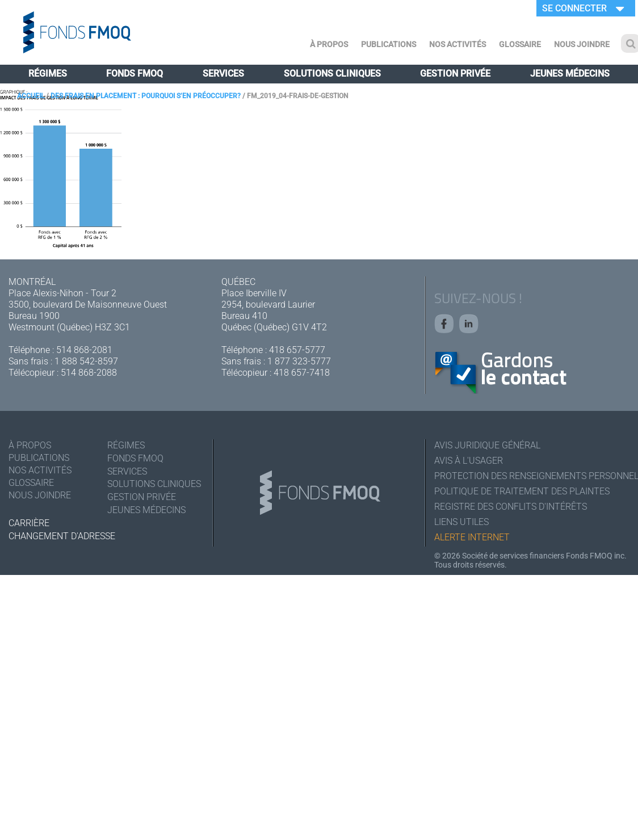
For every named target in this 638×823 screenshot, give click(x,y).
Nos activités (457, 44)
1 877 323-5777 (299, 361)
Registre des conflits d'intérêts (510, 506)
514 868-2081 (84, 350)
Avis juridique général (487, 445)
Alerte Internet (472, 537)
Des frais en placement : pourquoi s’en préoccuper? (146, 96)
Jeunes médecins (570, 73)
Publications (388, 44)
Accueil (30, 96)
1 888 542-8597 (86, 361)
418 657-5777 (297, 350)
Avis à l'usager (468, 460)
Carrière (29, 523)
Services (223, 73)
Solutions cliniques (332, 73)
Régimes (47, 73)
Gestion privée (455, 73)
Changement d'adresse (62, 536)
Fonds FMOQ (134, 73)
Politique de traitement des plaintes (522, 491)
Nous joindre (582, 44)
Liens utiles (461, 522)
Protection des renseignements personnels (531, 476)
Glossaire (520, 44)
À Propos (329, 44)
